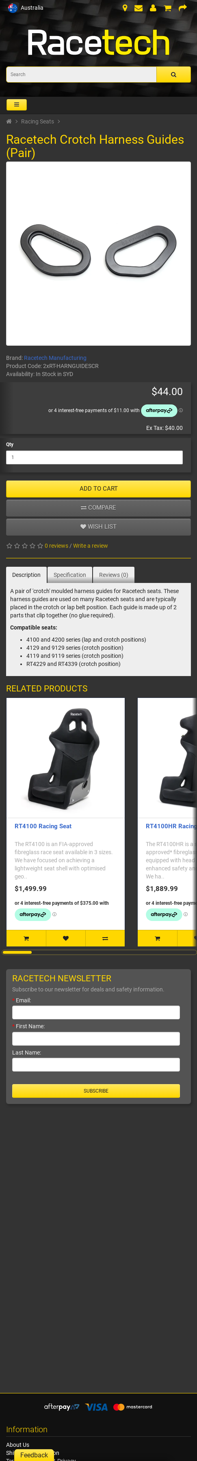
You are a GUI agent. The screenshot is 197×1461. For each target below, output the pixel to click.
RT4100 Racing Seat (43, 826)
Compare (98, 507)
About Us (17, 1445)
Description (26, 575)
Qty (9, 444)
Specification (70, 575)
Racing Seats (37, 121)
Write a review (90, 545)
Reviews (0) (113, 575)
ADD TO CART (99, 488)
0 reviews (56, 545)
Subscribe (96, 1091)
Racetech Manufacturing (55, 358)
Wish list (98, 526)
